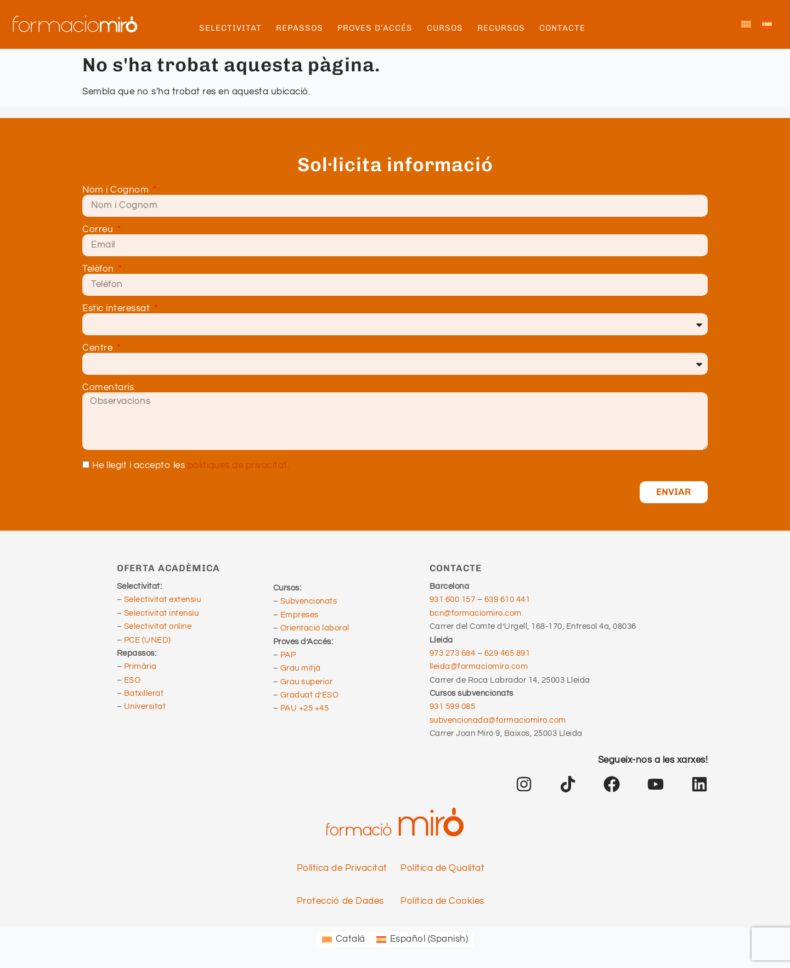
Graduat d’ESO (309, 695)
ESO (132, 680)
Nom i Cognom (116, 190)
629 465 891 (507, 653)
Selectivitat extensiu (162, 599)
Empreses (299, 615)
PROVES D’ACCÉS (377, 27)
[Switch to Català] (746, 24)
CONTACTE (562, 28)
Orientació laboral (314, 628)
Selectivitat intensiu (161, 613)
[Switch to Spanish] (767, 24)
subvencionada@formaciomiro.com (500, 720)
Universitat (145, 706)
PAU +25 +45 (304, 708)
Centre (98, 348)
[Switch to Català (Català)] (344, 939)
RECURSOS (504, 27)
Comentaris (108, 387)
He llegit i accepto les (191, 466)
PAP (288, 655)
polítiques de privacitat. (239, 466)
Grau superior (306, 682)
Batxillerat (144, 693)
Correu (99, 229)
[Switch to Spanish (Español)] (422, 939)
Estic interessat (117, 308)
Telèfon (99, 269)
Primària (140, 666)
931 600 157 (453, 599)
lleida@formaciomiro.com (479, 666)
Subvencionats (308, 601)
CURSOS (448, 27)
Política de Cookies (442, 901)
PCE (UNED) (147, 640)
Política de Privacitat (342, 868)
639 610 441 (507, 599)
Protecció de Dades (340, 901)
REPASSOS (302, 27)
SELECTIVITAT (233, 27)
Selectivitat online (158, 626)
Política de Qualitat (442, 868)
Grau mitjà (300, 668)
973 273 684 (453, 653)
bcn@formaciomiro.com (476, 613)
